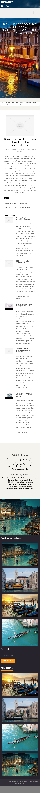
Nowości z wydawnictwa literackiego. (20, 465)
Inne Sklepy (19, 103)
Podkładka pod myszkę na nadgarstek (20, 486)
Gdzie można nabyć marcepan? (20, 461)
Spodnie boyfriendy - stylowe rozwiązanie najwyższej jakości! (25, 305)
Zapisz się (8, 661)
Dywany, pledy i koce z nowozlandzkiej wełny (23, 218)
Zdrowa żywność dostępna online (20, 484)
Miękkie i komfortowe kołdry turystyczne (20, 482)
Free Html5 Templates (29, 781)
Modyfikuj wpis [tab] (25, 207)
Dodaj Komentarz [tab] (10, 203)
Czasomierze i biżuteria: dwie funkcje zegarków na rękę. (20, 478)
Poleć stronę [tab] (23, 203)
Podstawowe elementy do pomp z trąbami (20, 459)
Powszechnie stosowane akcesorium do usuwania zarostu (24, 394)
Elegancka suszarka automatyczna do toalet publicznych (23, 350)
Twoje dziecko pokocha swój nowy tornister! (20, 488)
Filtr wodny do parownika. (20, 469)
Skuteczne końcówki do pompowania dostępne (20, 463)
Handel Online (10, 103)
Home (2, 103)
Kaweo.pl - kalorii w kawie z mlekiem (20, 480)
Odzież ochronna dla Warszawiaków (22, 261)
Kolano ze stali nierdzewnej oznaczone (20, 467)
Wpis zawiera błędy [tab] (11, 207)
